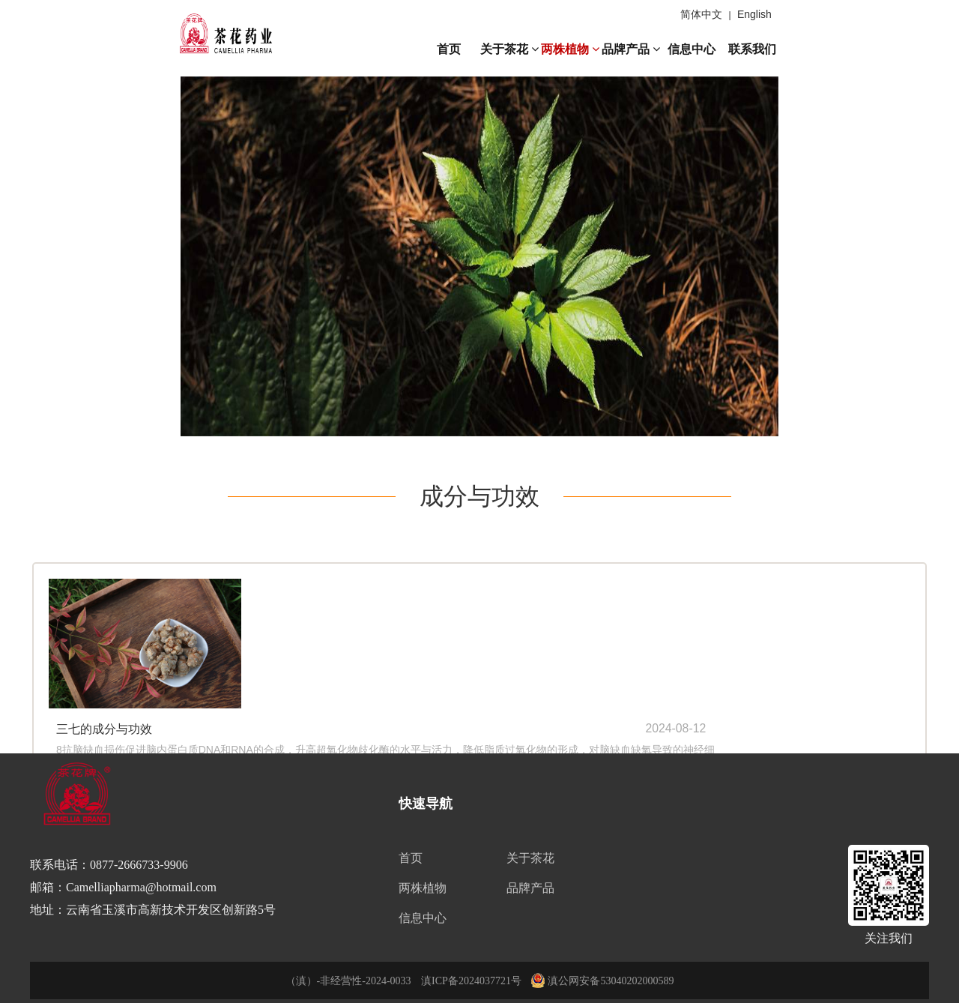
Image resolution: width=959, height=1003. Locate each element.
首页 (449, 49)
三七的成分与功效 (299, 599)
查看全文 (294, 673)
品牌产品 (631, 49)
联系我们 (752, 49)
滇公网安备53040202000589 (602, 981)
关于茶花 (509, 49)
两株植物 (570, 49)
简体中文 (701, 14)
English (754, 14)
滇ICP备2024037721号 (471, 981)
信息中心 (692, 49)
